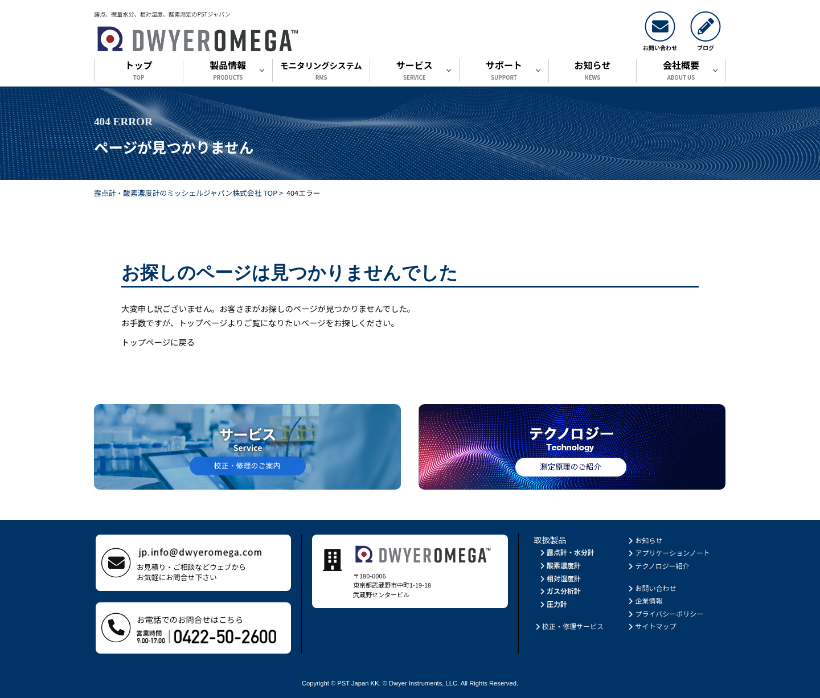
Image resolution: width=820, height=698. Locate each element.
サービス (414, 71)
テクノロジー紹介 (658, 565)
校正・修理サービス (569, 626)
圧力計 (552, 604)
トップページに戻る (158, 342)
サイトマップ (651, 626)
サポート (504, 71)
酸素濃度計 (559, 565)
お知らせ (592, 71)
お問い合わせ (651, 588)
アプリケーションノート (668, 552)
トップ (139, 71)
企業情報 (645, 600)
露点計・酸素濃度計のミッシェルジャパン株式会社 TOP (185, 192)
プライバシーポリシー (665, 613)
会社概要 (681, 71)
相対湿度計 (559, 578)
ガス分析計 (559, 591)
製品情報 (227, 71)
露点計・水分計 (566, 552)
